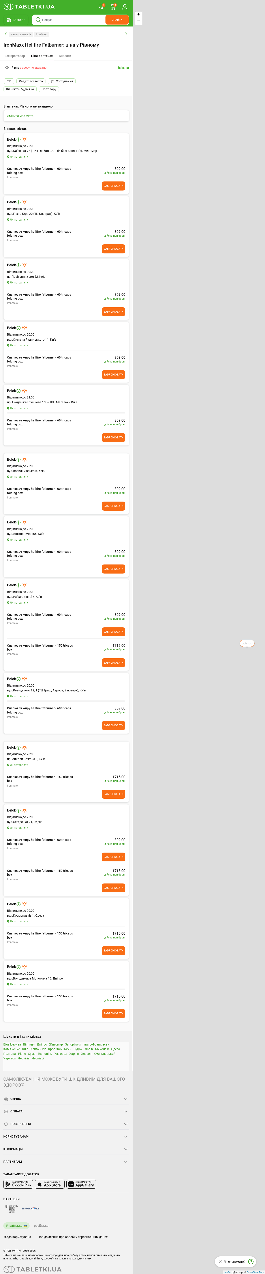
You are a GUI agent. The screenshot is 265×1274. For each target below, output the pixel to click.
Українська (14, 1225)
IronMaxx (41, 34)
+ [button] (138, 14)
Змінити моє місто (20, 116)
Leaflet (227, 1272)
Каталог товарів (21, 34)
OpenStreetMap (255, 1272)
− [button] (138, 21)
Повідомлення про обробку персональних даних (73, 1237)
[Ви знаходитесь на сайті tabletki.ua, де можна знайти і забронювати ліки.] (29, 6)
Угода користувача (17, 1237)
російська (41, 1225)
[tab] (42, 56)
